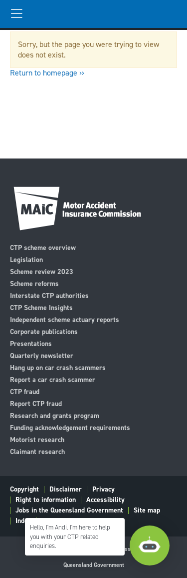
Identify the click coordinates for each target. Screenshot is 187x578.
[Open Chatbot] (150, 546)
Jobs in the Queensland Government (69, 510)
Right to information (45, 500)
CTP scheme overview (43, 247)
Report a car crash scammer (52, 379)
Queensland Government (93, 565)
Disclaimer (65, 489)
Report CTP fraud (36, 403)
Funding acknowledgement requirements (70, 427)
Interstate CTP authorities (49, 295)
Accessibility (105, 500)
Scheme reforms (34, 283)
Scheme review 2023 (41, 271)
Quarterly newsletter (41, 355)
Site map (147, 510)
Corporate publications (44, 331)
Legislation (26, 259)
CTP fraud (24, 391)
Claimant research (37, 451)
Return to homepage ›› (47, 73)
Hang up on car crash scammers (58, 367)
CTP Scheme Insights (41, 307)
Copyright (24, 489)
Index (23, 521)
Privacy (103, 489)
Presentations (31, 343)
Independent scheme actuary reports (64, 319)
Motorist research (37, 439)
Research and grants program (54, 415)
